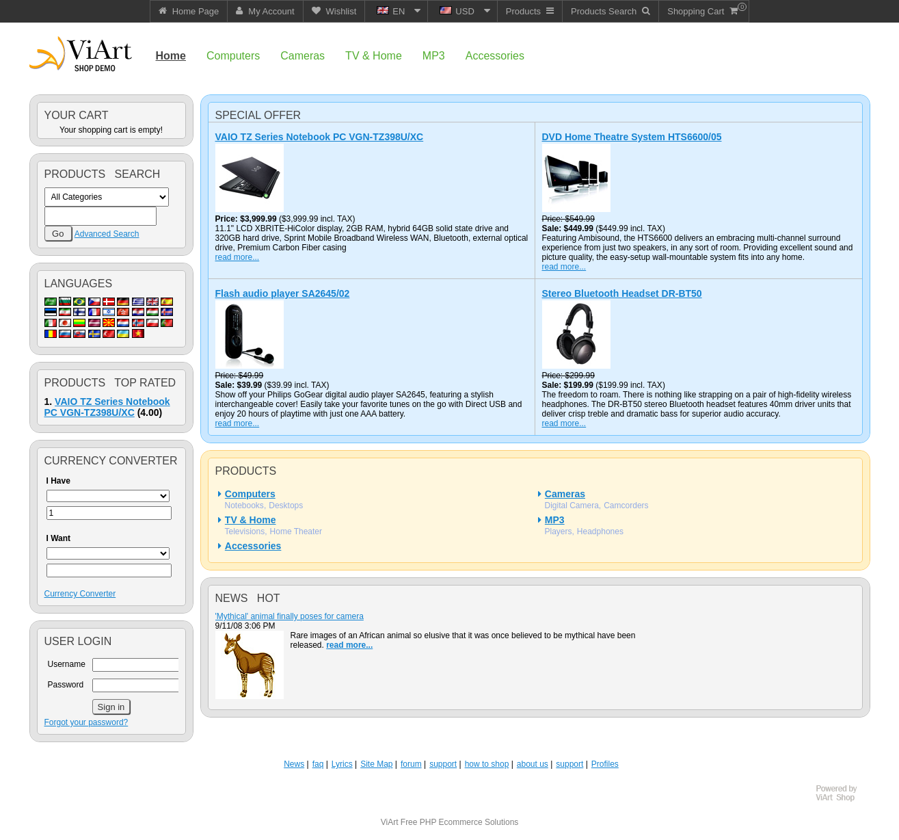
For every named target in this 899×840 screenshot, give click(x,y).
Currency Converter (80, 594)
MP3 (555, 519)
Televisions (245, 531)
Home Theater (296, 531)
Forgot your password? (86, 722)
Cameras (565, 493)
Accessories (253, 545)
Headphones (600, 531)
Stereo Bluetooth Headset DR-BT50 (622, 293)
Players (558, 531)
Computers (250, 493)
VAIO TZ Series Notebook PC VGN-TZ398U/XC (107, 407)
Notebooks (244, 505)
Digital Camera (572, 505)
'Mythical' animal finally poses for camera (289, 616)
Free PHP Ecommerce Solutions (460, 822)
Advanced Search (107, 234)
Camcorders (626, 505)
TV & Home (250, 519)
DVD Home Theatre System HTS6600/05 (632, 136)
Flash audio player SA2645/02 (282, 293)
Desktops (286, 505)
